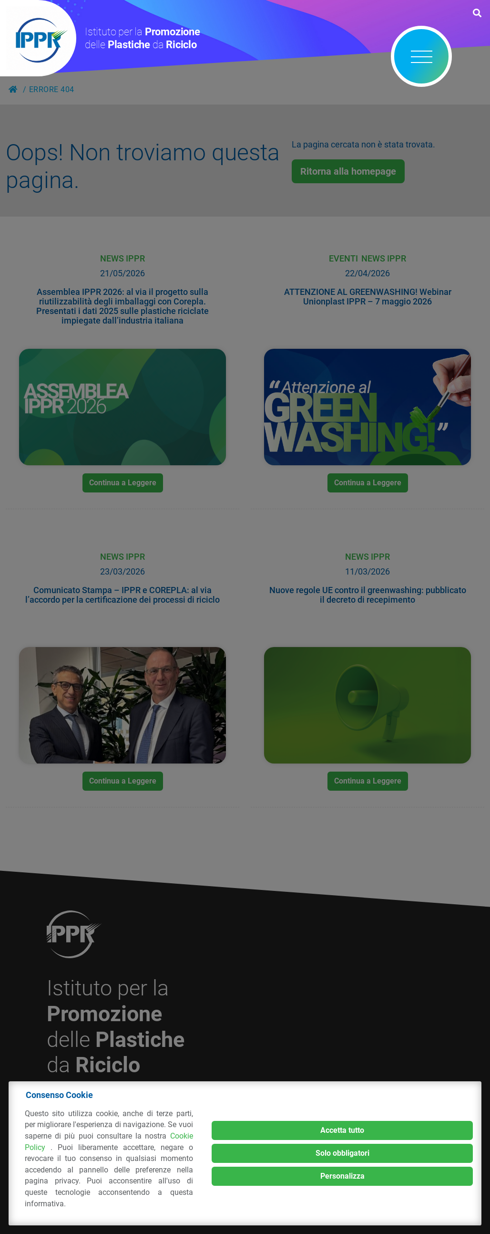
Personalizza (342, 1176)
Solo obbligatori (342, 1153)
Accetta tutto (342, 1130)
